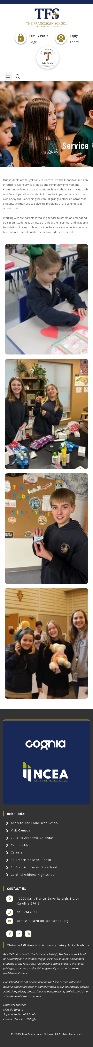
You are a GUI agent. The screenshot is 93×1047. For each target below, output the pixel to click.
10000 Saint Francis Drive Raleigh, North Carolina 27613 (48, 901)
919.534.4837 (27, 912)
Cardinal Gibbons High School (30, 875)
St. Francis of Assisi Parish (28, 860)
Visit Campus (17, 830)
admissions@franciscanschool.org (43, 921)
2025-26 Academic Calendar (29, 838)
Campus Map (18, 845)
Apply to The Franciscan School (32, 823)
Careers (14, 852)
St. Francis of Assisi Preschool (31, 867)
